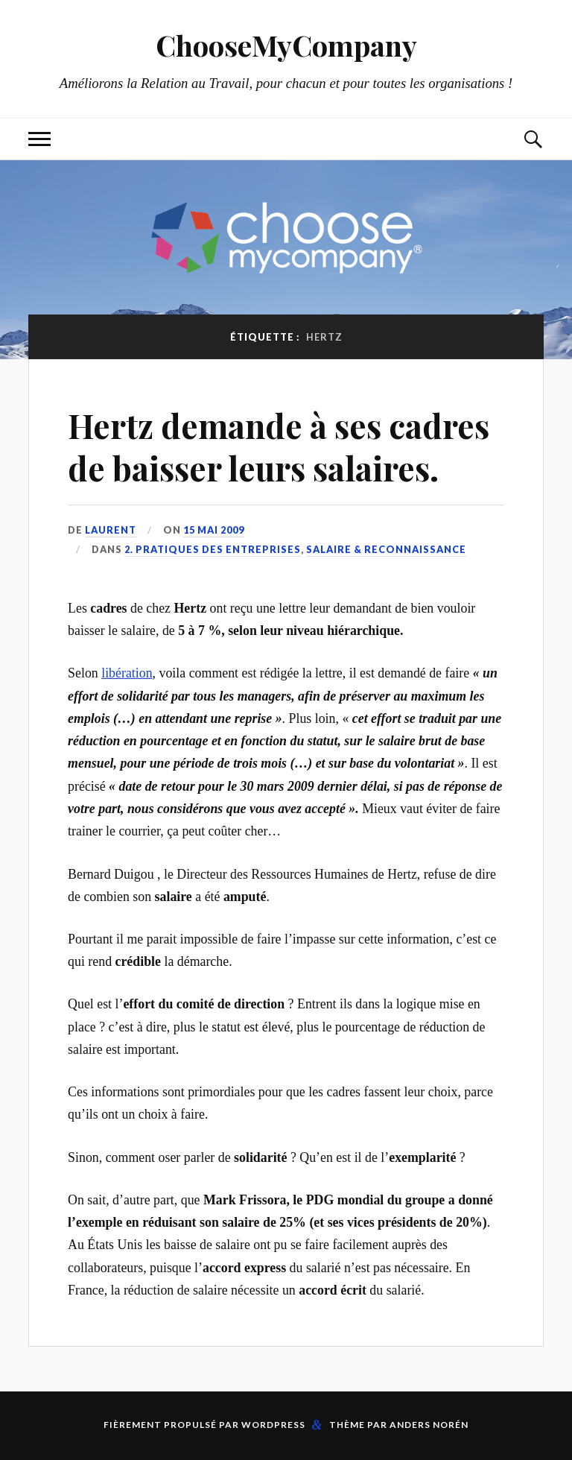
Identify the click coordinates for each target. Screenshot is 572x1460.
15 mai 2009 (213, 530)
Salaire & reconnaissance (386, 549)
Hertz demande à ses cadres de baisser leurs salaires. (278, 446)
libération (126, 673)
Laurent (110, 530)
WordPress (273, 1424)
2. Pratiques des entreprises (212, 549)
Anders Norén (429, 1424)
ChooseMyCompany (286, 45)
